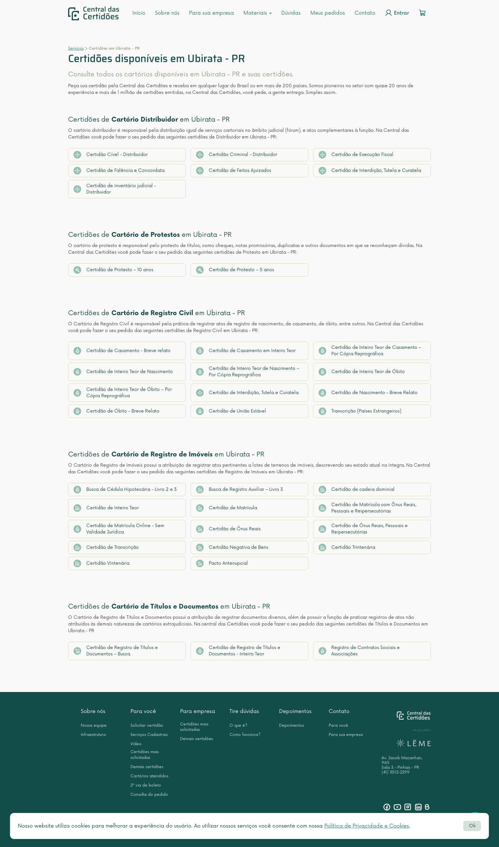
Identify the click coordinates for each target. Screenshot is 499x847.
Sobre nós (167, 13)
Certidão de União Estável (231, 411)
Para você (143, 711)
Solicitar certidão (146, 725)
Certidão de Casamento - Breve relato (122, 351)
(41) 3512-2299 (396, 772)
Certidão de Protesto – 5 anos (235, 270)
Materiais (257, 13)
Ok (472, 826)
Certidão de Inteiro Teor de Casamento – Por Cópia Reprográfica (370, 350)
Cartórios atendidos (149, 776)
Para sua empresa (211, 13)
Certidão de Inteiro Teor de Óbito (362, 372)
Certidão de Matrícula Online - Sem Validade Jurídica (119, 529)
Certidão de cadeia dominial (357, 489)
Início (138, 13)
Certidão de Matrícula (226, 508)
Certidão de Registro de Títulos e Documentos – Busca (116, 651)
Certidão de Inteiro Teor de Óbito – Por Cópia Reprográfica (123, 393)
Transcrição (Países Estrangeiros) (360, 411)
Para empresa (197, 711)
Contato (365, 13)
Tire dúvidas (244, 711)
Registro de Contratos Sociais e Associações (359, 651)
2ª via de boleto (145, 785)
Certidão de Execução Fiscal (356, 155)
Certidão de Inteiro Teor (106, 508)
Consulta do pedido (149, 794)
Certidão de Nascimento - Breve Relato (368, 393)
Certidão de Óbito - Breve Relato (116, 411)
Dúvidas (291, 13)
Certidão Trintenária (347, 547)
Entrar (397, 13)
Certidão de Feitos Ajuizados (233, 170)
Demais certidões (146, 767)
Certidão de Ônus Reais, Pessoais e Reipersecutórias (363, 529)
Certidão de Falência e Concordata (119, 170)
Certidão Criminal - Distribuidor (236, 155)
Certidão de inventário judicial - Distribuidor (115, 189)
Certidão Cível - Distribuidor (111, 155)
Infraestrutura (93, 734)
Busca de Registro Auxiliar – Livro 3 (239, 489)
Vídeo (136, 744)
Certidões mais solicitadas (144, 755)
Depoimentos (295, 711)
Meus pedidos (327, 13)
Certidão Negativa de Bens (232, 547)
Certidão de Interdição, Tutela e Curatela (370, 170)
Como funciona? (244, 734)
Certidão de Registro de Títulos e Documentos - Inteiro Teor (238, 651)
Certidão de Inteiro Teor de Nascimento (123, 372)
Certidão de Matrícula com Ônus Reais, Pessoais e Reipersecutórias (367, 508)
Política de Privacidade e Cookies (366, 826)
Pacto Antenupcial (222, 563)
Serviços (76, 48)
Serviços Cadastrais (149, 734)
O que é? (238, 725)
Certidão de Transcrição (106, 547)
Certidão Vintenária (102, 563)
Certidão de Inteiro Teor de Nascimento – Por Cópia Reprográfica (247, 372)
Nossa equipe (94, 725)
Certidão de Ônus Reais (228, 529)
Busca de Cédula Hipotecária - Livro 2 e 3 (125, 489)
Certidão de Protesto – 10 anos (113, 270)
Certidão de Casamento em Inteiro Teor (246, 351)
